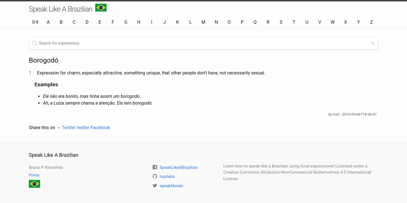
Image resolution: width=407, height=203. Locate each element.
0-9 (35, 22)
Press (34, 175)
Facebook (100, 127)
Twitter (76, 127)
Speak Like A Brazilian (68, 8)
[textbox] (203, 43)
